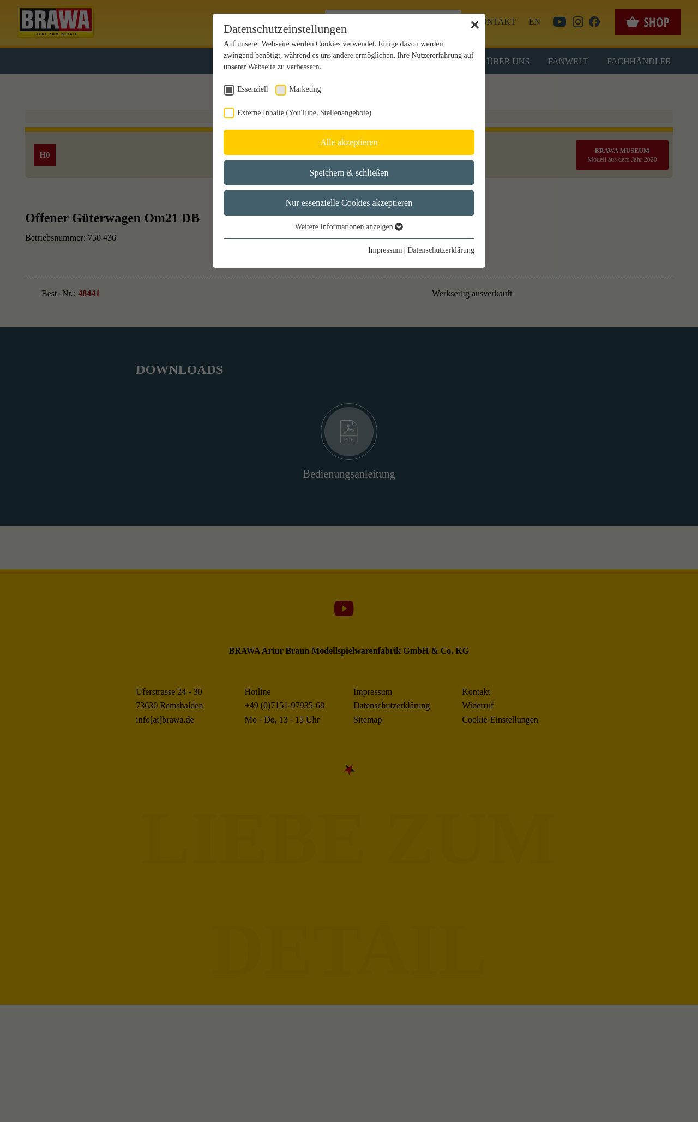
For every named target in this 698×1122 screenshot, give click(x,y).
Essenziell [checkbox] (252, 89)
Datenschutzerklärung (441, 250)
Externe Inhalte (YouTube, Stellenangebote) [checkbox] (302, 113)
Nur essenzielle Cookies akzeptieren (349, 203)
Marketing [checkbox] (303, 89)
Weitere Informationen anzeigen (349, 227)
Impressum (386, 250)
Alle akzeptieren (349, 142)
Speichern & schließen (349, 173)
